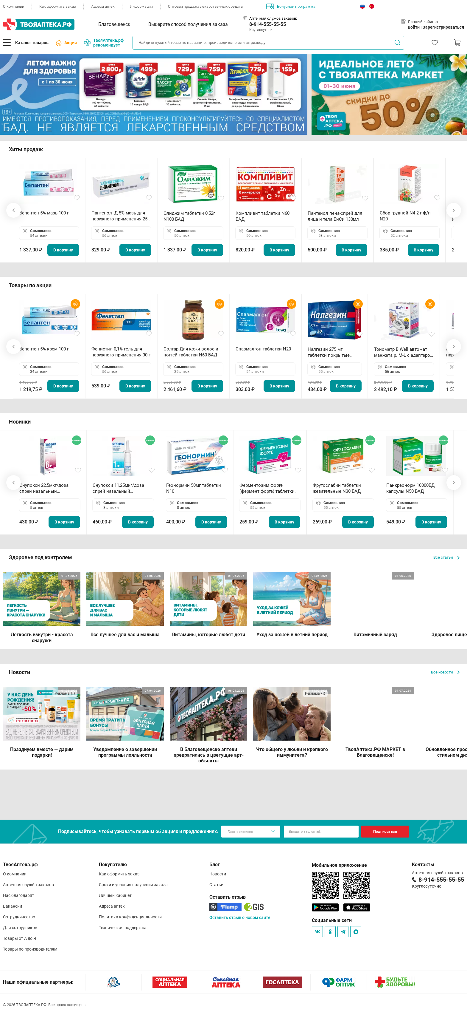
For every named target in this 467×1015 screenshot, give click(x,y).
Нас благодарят (18, 895)
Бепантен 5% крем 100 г (44, 349)
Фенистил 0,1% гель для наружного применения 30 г (120, 352)
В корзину (63, 250)
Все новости (445, 672)
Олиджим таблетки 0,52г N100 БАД (189, 216)
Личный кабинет (115, 895)
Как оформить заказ (57, 6)
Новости (217, 874)
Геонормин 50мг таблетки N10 (193, 488)
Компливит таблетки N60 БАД (262, 216)
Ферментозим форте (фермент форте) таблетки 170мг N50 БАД (267, 488)
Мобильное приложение (339, 865)
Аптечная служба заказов (28, 884)
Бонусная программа (290, 6)
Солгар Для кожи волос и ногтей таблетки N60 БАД (191, 352)
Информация (141, 6)
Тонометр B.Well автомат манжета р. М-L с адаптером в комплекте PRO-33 (403, 352)
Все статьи (446, 557)
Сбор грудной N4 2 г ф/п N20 (405, 216)
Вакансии (12, 906)
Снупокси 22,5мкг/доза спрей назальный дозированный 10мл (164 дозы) (46, 488)
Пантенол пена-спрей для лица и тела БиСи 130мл (335, 216)
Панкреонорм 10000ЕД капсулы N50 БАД (410, 488)
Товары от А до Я (19, 938)
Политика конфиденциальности (130, 916)
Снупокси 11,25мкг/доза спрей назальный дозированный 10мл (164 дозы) (120, 488)
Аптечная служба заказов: (273, 18)
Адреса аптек (103, 6)
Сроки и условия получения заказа (133, 884)
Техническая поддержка (123, 927)
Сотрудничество (19, 916)
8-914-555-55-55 (267, 24)
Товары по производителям (30, 949)
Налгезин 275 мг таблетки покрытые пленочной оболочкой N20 (332, 352)
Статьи (216, 884)
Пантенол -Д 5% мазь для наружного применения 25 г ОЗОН (120, 216)
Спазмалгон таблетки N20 (263, 349)
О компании (13, 6)
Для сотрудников (20, 927)
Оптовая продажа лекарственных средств (205, 6)
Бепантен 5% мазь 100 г (44, 213)
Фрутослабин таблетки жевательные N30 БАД (337, 488)
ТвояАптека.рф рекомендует (104, 42)
